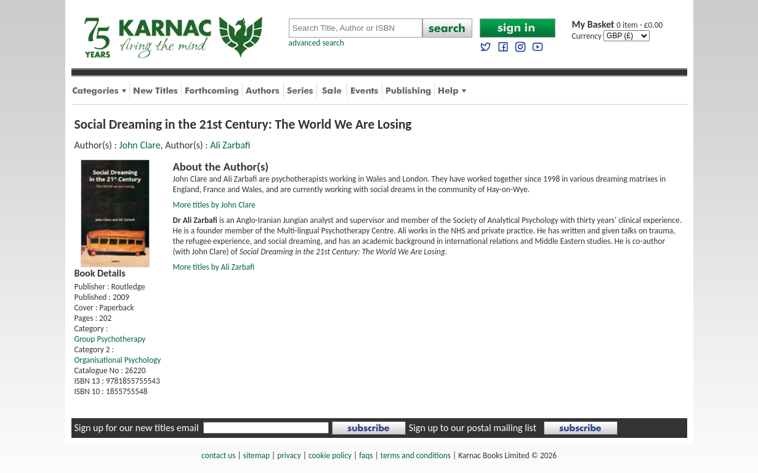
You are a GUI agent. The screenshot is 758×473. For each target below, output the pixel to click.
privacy (289, 455)
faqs (366, 455)
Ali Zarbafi (230, 145)
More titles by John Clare (214, 205)
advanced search (316, 43)
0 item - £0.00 (617, 25)
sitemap (256, 455)
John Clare (139, 145)
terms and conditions (416, 455)
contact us (218, 455)
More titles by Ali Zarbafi (214, 267)
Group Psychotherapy (110, 339)
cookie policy (330, 455)
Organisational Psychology (118, 360)
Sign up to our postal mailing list (472, 428)
